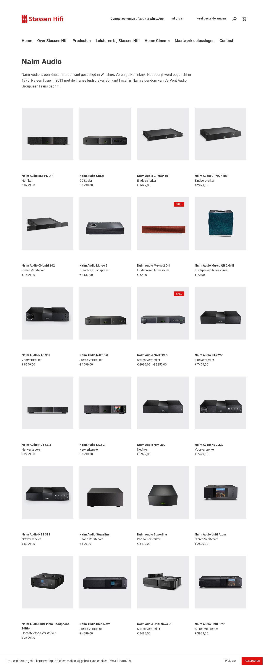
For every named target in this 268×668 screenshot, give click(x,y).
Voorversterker (32, 326)
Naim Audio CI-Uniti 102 (38, 243)
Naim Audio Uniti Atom (210, 478)
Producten (82, 41)
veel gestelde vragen (211, 18)
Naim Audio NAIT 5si (93, 321)
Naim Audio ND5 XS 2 (36, 399)
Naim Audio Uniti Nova (94, 556)
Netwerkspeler (31, 404)
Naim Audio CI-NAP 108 (211, 164)
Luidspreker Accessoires (153, 247)
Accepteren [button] (252, 660)
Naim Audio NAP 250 (209, 321)
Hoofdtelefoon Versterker (39, 565)
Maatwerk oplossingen (195, 41)
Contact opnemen (123, 18)
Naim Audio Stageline (94, 478)
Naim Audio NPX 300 (151, 399)
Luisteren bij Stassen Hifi (118, 41)
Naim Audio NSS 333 (36, 478)
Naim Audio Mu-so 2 (93, 243)
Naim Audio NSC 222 (209, 399)
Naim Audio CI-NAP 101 (153, 164)
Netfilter (27, 169)
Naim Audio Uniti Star (209, 556)
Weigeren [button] (231, 660)
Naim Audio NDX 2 (92, 399)
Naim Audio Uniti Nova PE (154, 556)
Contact (226, 41)
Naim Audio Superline (152, 478)
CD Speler (85, 169)
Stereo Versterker (33, 247)
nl (173, 19)
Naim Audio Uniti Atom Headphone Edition (45, 558)
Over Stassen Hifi (52, 41)
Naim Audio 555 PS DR (37, 164)
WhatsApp (157, 18)
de (180, 19)
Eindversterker (146, 169)
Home (27, 41)
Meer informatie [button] (120, 660)
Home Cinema (157, 41)
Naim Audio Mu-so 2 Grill (154, 243)
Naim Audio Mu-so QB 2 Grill (214, 243)
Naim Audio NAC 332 (36, 321)
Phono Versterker (91, 482)
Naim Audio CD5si (91, 164)
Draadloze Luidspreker (94, 247)
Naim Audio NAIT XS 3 (152, 321)
